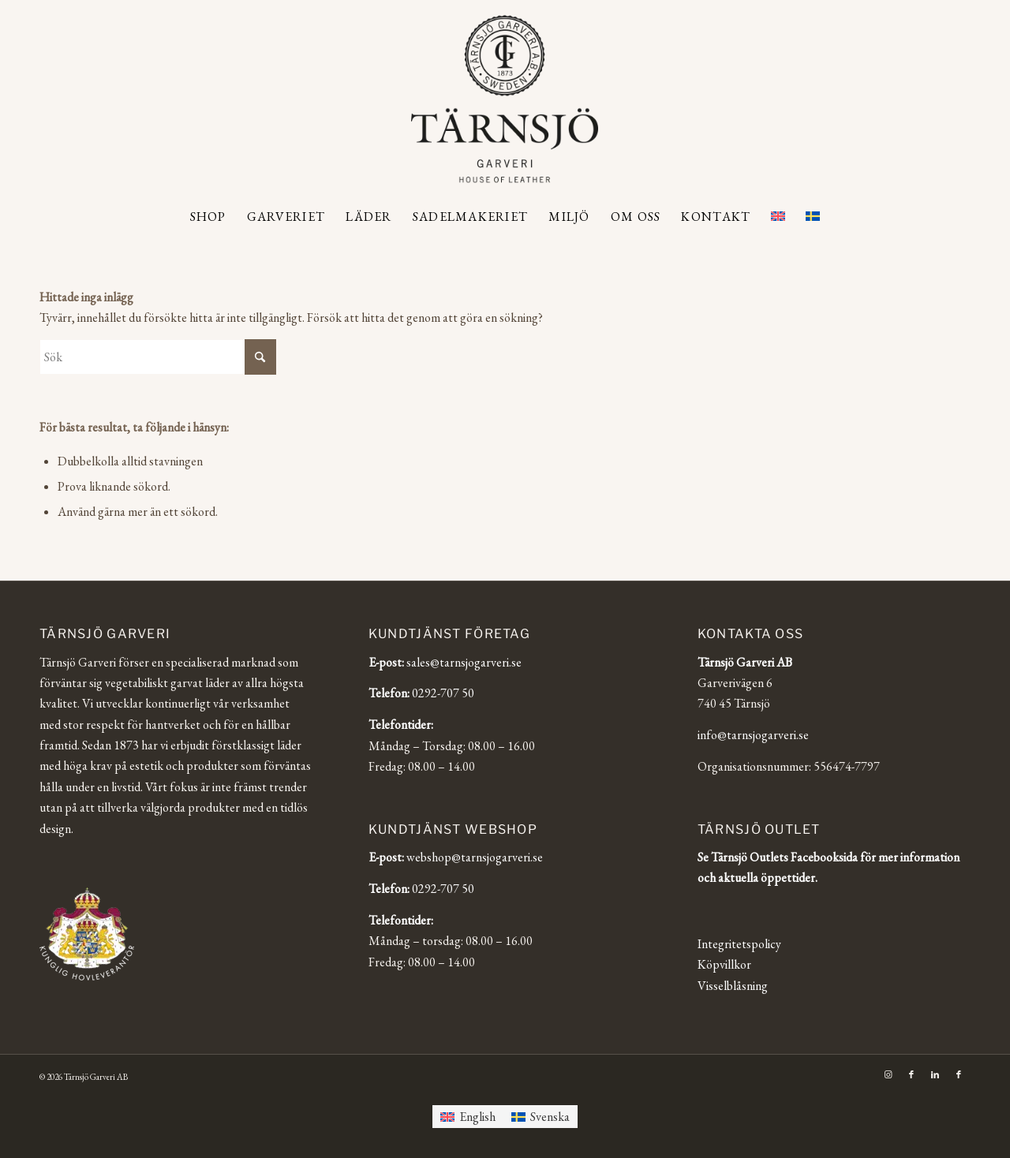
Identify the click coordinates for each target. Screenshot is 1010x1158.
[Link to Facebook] (911, 1074)
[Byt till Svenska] (540, 1116)
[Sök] (157, 357)
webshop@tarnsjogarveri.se (474, 857)
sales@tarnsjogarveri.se (464, 662)
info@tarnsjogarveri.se (753, 735)
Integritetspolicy (739, 944)
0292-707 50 (443, 693)
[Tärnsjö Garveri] (504, 98)
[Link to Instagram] (888, 1074)
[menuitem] (208, 217)
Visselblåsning (733, 985)
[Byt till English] (467, 1116)
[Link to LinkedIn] (935, 1074)
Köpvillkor (724, 964)
